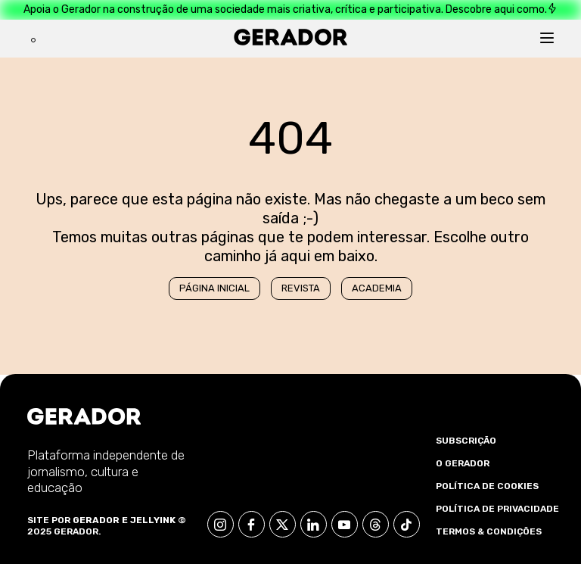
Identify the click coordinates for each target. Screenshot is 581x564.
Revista (300, 288)
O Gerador (462, 463)
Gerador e (100, 520)
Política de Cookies (487, 486)
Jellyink (153, 520)
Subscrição (466, 440)
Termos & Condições (489, 531)
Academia (377, 288)
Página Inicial (214, 288)
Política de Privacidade (497, 508)
